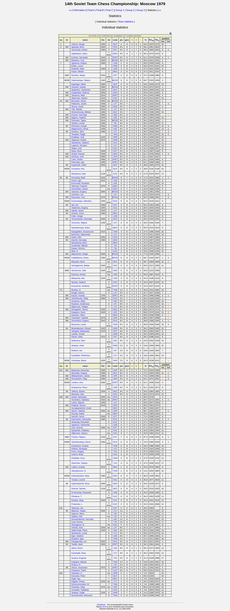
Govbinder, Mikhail (79, 245)
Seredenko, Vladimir (80, 143)
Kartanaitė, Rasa (78, 553)
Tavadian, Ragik (78, 134)
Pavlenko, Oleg (77, 587)
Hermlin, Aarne (77, 416)
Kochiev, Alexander (79, 57)
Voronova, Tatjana (79, 223)
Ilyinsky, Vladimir (78, 282)
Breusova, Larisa (78, 324)
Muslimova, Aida (78, 174)
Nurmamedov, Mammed (81, 595)
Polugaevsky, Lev (78, 541)
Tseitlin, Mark (77, 544)
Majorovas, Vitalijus (79, 307)
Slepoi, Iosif (76, 148)
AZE (115, 118)
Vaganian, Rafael (78, 140)
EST (115, 50)
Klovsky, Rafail (77, 414)
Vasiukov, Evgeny (79, 192)
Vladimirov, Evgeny (79, 208)
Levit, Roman (77, 522)
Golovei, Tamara (78, 488)
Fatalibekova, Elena (79, 258)
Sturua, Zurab (77, 106)
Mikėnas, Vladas (78, 511)
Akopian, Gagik (77, 593)
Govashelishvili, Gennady (82, 519)
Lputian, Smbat (77, 334)
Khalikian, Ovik (77, 137)
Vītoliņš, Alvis (77, 527)
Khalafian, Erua (78, 458)
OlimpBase (101, 605)
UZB (115, 63)
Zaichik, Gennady (79, 240)
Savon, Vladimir (78, 411)
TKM (115, 134)
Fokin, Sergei (77, 216)
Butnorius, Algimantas (80, 234)
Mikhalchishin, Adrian (80, 376)
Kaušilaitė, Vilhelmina (80, 355)
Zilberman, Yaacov (79, 433)
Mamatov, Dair (77, 394)
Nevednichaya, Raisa (80, 228)
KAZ (115, 143)
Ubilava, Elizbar (78, 391)
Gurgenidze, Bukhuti (80, 92)
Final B (100, 10)
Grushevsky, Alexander (81, 492)
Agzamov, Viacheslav (80, 425)
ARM (115, 66)
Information (79, 10)
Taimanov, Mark (78, 95)
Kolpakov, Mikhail (78, 562)
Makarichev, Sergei (79, 254)
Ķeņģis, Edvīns (77, 293)
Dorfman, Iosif (77, 156)
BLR (115, 44)
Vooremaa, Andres (79, 50)
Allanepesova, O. (78, 471)
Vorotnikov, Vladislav (80, 400)
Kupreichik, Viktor (78, 165)
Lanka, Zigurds (77, 402)
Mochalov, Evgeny (79, 373)
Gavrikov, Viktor (78, 315)
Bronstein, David (78, 101)
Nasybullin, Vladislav (80, 430)
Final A (90, 10)
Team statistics (125, 21)
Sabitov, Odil (76, 516)
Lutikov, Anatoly (78, 467)
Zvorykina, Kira (77, 169)
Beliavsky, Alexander (80, 370)
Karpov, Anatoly (78, 295)
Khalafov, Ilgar (77, 539)
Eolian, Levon (77, 66)
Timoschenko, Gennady (81, 219)
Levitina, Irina (77, 382)
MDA (115, 53)
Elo (103, 40)
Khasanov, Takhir (78, 570)
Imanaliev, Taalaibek (80, 590)
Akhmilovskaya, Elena (80, 442)
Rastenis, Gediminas (80, 304)
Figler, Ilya (75, 579)
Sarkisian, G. (76, 573)
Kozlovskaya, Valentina (81, 201)
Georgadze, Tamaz (79, 309)
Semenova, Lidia (78, 270)
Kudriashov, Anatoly (79, 446)
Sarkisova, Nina (78, 340)
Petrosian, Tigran (78, 120)
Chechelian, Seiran (79, 189)
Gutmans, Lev (77, 194)
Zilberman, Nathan (79, 98)
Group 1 (120, 10)
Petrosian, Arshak (79, 126)
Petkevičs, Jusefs (78, 104)
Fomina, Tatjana (78, 437)
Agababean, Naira (79, 53)
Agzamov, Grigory (79, 63)
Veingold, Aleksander (80, 331)
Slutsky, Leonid (77, 123)
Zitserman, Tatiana (79, 463)
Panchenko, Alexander (81, 419)
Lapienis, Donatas (79, 145)
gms (127, 40)
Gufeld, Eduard (77, 154)
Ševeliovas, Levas (79, 533)
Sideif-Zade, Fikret (79, 530)
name (85, 40)
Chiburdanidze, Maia (80, 476)
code (115, 40)
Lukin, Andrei (77, 159)
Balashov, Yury (77, 60)
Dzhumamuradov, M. (80, 584)
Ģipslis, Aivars (77, 210)
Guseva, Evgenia (78, 558)
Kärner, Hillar (77, 337)
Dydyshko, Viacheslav (80, 90)
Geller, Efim (76, 237)
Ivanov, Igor (76, 180)
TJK (115, 123)
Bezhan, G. (76, 290)
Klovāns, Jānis (77, 131)
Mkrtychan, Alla (77, 278)
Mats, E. (74, 251)
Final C (109, 10)
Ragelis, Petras (77, 581)
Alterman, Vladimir (79, 186)
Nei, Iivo (74, 205)
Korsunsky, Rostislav (80, 183)
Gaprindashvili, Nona (80, 483)
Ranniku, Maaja (78, 75)
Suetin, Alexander (79, 397)
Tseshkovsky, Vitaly (79, 298)
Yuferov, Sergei (77, 44)
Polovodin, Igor (77, 162)
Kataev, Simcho (78, 248)
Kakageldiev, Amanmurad (82, 232)
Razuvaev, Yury (78, 197)
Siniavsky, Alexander (80, 422)
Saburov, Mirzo (77, 514)
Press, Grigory (77, 451)
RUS (115, 47)
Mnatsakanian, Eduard (81, 328)
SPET (115, 57)
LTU (115, 145)
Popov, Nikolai (77, 71)
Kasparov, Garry (78, 312)
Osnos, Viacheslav (79, 567)
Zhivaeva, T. (76, 496)
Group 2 (130, 10)
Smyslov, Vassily (78, 87)
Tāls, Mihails (76, 109)
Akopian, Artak (77, 345)
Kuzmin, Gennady (79, 115)
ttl (67, 40)
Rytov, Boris (76, 151)
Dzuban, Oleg (77, 500)
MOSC (115, 60)
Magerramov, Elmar (79, 129)
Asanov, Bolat (77, 454)
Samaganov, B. (77, 525)
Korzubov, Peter (78, 576)
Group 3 (140, 10)
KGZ (115, 98)
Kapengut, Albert (78, 84)
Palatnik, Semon (78, 405)
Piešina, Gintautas (79, 449)
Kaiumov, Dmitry (78, 274)
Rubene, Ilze (76, 350)
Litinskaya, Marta (78, 360)
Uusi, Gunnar (77, 427)
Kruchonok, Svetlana (80, 286)
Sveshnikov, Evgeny (80, 320)
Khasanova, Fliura (79, 387)
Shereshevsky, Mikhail (81, 112)
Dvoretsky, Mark (78, 178)
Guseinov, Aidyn (78, 301)
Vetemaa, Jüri (77, 508)
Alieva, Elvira (77, 548)
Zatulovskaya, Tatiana (80, 80)
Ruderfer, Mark (77, 69)
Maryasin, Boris (78, 262)
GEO (115, 92)
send (104, 607)
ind (168, 41)
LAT (115, 104)
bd (109, 40)
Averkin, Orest (77, 213)
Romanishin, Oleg (79, 379)
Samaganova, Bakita (80, 265)
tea (162, 41)
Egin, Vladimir (77, 536)
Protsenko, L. (77, 504)
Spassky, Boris (77, 47)
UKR (115, 115)
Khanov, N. (76, 565)
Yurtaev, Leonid (78, 480)
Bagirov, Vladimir (78, 118)
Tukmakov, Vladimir (79, 318)
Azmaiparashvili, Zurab (81, 408)
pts (121, 40)
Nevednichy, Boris (79, 243)
